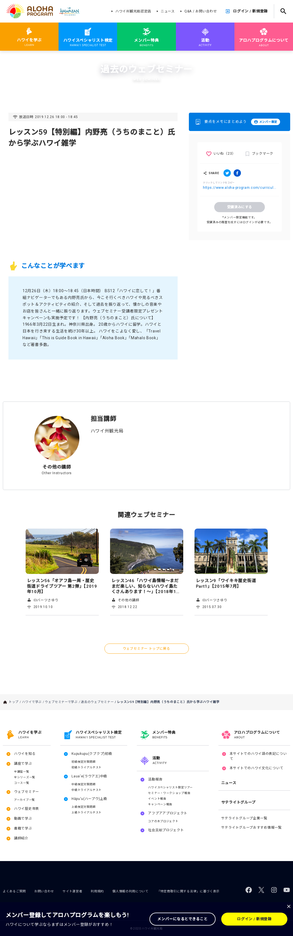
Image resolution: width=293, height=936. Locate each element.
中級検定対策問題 (83, 784)
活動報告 (155, 779)
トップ (16, 58)
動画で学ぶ (23, 818)
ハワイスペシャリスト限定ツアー (170, 787)
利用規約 (97, 891)
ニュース (168, 11)
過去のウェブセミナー (100, 58)
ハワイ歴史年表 (26, 809)
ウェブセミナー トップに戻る (146, 649)
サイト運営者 (72, 891)
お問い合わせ (44, 891)
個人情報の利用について (130, 891)
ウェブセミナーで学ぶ (64, 58)
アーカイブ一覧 (24, 799)
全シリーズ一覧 (24, 777)
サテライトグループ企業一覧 (244, 818)
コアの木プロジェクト (163, 821)
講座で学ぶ (23, 764)
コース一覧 (21, 782)
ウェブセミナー (26, 792)
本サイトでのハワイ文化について (256, 768)
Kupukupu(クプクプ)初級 (91, 754)
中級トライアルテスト (86, 789)
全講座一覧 (21, 771)
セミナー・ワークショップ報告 (169, 793)
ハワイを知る (24, 754)
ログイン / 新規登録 (250, 11)
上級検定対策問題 (83, 806)
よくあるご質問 (14, 891)
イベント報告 (157, 798)
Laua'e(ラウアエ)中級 (89, 776)
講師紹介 (21, 838)
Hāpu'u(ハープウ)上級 (89, 799)
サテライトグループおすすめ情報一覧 (251, 827)
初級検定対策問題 (83, 761)
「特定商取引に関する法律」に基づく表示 (188, 891)
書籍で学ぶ (23, 828)
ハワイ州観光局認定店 (133, 11)
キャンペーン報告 (160, 804)
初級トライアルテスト (86, 767)
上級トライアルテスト (86, 812)
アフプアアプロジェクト (167, 813)
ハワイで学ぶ (34, 58)
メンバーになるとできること (182, 919)
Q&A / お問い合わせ (200, 11)
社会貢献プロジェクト (166, 830)
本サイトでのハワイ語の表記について (258, 756)
